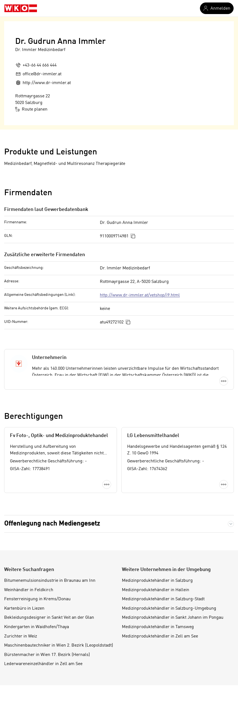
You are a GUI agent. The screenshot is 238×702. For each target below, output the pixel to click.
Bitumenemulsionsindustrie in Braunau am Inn (49, 580)
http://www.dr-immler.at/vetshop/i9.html (140, 295)
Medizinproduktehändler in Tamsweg (158, 627)
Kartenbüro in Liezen (24, 608)
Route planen (31, 109)
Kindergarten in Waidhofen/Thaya (36, 627)
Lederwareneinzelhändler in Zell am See (43, 664)
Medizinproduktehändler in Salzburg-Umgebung (169, 608)
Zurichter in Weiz (20, 636)
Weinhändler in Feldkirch (28, 590)
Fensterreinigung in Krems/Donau (37, 599)
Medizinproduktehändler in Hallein (155, 590)
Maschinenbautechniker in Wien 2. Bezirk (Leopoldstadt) (58, 645)
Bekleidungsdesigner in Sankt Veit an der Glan (49, 617)
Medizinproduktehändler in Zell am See (160, 636)
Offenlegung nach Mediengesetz (52, 523)
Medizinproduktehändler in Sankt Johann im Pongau (172, 617)
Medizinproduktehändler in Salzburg (157, 580)
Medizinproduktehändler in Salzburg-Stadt (163, 599)
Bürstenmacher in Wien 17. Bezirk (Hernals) (47, 655)
